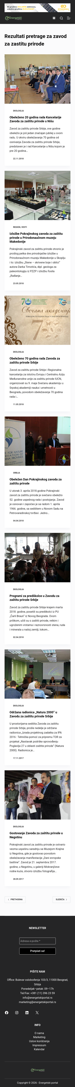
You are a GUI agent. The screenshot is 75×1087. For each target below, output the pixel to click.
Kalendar (39, 1049)
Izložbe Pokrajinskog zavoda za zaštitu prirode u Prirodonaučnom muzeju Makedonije (36, 237)
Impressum (39, 1045)
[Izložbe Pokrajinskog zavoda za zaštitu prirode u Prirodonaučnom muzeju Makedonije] (38, 195)
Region (16, 227)
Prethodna (15, 899)
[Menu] (68, 18)
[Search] (61, 18)
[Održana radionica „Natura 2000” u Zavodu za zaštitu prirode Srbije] (38, 674)
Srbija (16, 473)
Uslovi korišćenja (39, 1041)
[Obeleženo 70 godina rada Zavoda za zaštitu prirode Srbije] (38, 320)
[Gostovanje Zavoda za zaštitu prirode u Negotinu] (38, 795)
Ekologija (18, 111)
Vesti (24, 227)
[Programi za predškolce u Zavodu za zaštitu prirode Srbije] (38, 557)
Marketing (39, 1037)
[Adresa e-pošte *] (37, 941)
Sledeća (61, 899)
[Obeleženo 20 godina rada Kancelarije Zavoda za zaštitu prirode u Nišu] (38, 79)
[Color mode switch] (54, 18)
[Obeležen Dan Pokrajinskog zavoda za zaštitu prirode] (38, 441)
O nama (39, 1033)
